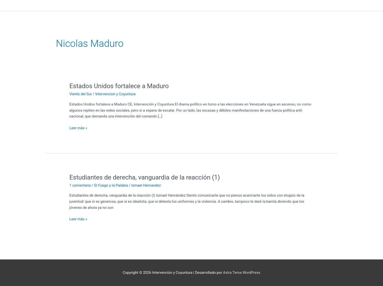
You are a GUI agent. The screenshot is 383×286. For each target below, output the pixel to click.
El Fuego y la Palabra (111, 185)
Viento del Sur (80, 94)
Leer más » (78, 127)
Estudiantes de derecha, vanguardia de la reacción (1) (144, 177)
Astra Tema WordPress (241, 272)
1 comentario (80, 185)
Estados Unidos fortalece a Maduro (119, 86)
